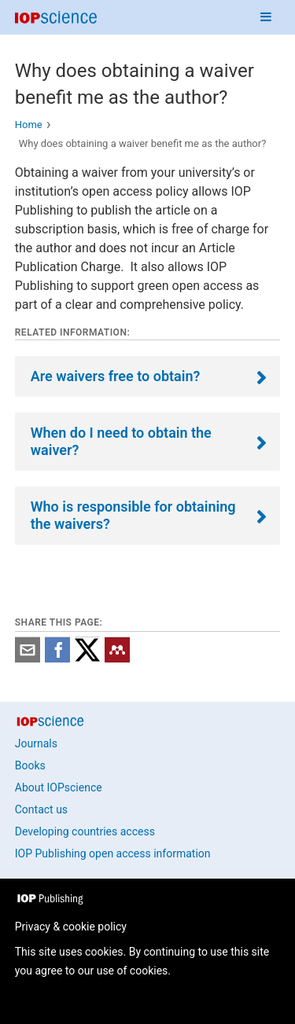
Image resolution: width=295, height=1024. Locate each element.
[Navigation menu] (266, 17)
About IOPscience (58, 787)
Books (30, 765)
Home (28, 124)
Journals (36, 743)
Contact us (41, 809)
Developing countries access (85, 831)
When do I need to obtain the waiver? (121, 441)
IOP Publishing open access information (113, 853)
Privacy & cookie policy (71, 926)
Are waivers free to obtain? (116, 376)
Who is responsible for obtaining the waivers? (133, 515)
